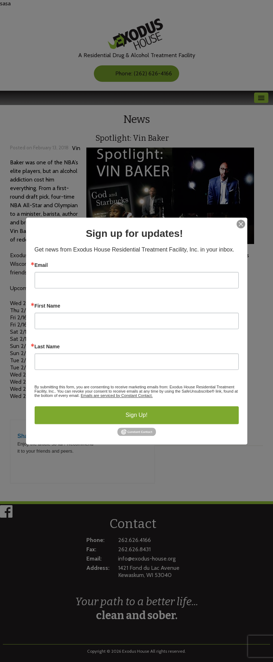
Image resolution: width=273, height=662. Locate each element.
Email (41, 265)
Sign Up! (136, 415)
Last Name (47, 346)
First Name (47, 305)
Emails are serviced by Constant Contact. (117, 395)
